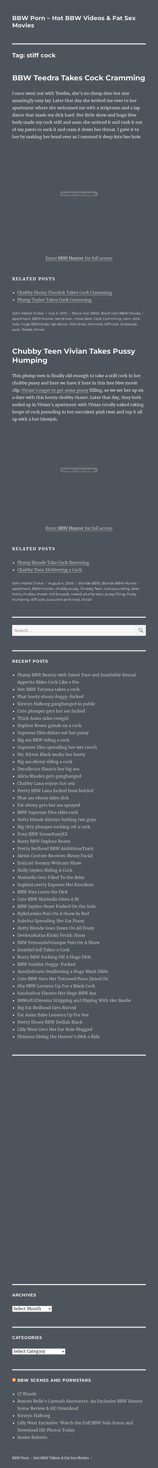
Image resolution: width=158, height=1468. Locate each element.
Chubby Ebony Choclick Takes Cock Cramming (64, 292)
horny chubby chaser (30, 594)
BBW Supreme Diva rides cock (47, 812)
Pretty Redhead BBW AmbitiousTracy (55, 848)
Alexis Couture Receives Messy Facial (55, 855)
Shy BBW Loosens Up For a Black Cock (56, 985)
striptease (128, 324)
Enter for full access (79, 258)
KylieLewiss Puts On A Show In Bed (53, 913)
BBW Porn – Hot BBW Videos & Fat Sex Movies (50, 1458)
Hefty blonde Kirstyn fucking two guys (56, 819)
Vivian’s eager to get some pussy (54, 390)
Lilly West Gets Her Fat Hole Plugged (54, 1029)
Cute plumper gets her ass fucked (51, 711)
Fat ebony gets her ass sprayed (48, 805)
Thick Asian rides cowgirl (43, 718)
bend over (63, 318)
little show (77, 324)
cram (127, 318)
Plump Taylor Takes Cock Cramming (54, 299)
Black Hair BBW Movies (120, 313)
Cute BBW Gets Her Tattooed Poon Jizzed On (62, 978)
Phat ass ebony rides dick (43, 797)
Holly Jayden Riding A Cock (44, 870)
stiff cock (111, 324)
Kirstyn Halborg (33, 1415)
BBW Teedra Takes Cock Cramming (78, 77)
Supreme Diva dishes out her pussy (53, 732)
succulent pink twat (63, 599)
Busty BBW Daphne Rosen (44, 841)
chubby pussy (67, 588)
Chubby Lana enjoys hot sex (46, 783)
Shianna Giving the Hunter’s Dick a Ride (58, 1036)
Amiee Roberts (32, 1437)
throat (39, 329)
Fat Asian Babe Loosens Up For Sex (53, 1014)
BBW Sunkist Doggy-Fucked (46, 964)
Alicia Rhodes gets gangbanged (49, 776)
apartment (21, 318)
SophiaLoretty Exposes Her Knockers (55, 884)
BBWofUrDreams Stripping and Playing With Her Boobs (74, 1000)
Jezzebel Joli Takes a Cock (43, 949)
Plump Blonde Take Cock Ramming (53, 562)
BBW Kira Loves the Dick (42, 891)
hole (16, 324)
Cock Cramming (107, 318)
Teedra (27, 329)
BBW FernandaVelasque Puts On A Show (58, 942)
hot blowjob (59, 594)
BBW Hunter (43, 318)
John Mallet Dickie (28, 313)
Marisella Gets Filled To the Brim (51, 877)
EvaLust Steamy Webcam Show (49, 863)
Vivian (86, 599)
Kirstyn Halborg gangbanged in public (56, 703)
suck (16, 329)
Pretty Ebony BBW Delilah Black (49, 1022)
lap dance (59, 324)
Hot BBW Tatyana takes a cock (48, 689)
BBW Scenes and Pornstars (54, 1380)
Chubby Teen (91, 588)
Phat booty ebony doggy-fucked (50, 696)
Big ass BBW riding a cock (43, 740)
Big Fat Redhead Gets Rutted (46, 1007)
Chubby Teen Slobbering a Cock (49, 569)
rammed (95, 324)
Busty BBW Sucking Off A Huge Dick (54, 957)
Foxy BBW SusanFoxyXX (42, 834)
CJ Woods (26, 1393)
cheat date (83, 318)
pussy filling (115, 594)
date (135, 588)
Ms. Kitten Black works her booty (51, 754)
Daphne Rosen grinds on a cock (49, 725)
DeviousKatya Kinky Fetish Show (51, 935)
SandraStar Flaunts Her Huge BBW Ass (56, 993)
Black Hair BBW (85, 313)
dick (136, 318)
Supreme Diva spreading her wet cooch (57, 747)
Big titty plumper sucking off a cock (53, 826)
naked (76, 594)
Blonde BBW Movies (119, 583)
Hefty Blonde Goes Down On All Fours (55, 928)
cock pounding (117, 588)
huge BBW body (35, 324)
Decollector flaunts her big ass (48, 768)
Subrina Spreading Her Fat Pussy (50, 920)
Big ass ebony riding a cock (44, 761)
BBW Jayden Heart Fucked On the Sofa (56, 906)
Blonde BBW (89, 583)
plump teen (93, 594)
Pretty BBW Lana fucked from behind (55, 790)
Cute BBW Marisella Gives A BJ (48, 899)
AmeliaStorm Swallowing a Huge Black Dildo (62, 971)
